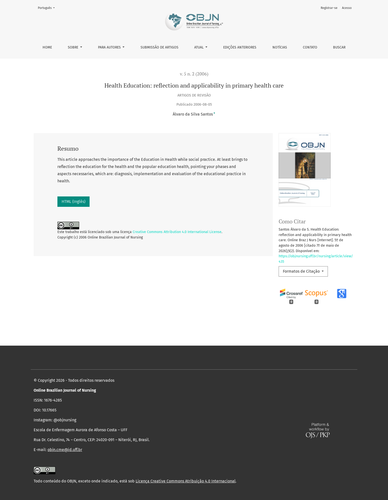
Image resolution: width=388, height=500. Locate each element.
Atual (199, 47)
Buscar (339, 47)
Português (48, 7)
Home (47, 47)
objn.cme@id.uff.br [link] (65, 449)
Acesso (347, 8)
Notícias (279, 47)
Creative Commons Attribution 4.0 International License (177, 232)
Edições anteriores (239, 47)
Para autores (110, 47)
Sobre (73, 47)
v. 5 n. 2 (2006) (194, 74)
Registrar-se (329, 8)
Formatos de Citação (302, 271)
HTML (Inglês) (73, 201)
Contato (310, 47)
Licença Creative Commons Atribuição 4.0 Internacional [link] (186, 481)
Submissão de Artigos (159, 47)
